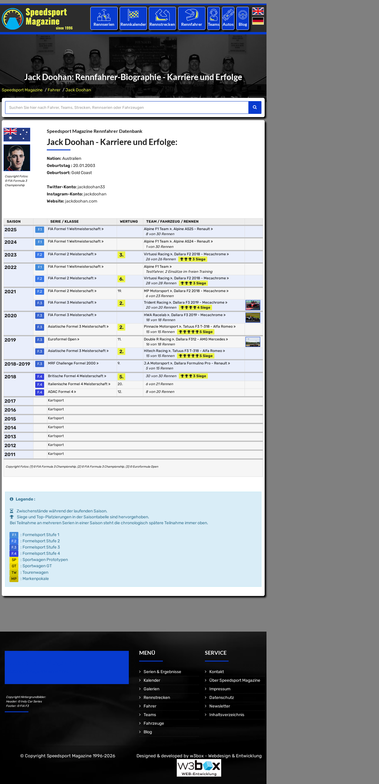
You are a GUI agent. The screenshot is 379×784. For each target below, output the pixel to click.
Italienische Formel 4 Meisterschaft (79, 384)
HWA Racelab (156, 315)
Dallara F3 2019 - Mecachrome (200, 302)
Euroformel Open (63, 339)
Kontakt (216, 671)
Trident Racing (157, 302)
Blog (243, 24)
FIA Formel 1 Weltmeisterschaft (76, 229)
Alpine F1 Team (158, 229)
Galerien (151, 688)
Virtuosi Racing (158, 254)
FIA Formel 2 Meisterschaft (72, 254)
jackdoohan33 (91, 186)
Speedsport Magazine (22, 90)
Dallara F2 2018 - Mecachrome (201, 254)
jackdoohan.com (81, 201)
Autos (228, 24)
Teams (213, 24)
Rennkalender (133, 24)
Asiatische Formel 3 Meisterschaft (78, 326)
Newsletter (219, 706)
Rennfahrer (191, 24)
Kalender (152, 680)
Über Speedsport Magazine (234, 680)
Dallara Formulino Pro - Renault (202, 363)
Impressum (219, 688)
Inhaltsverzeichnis (226, 714)
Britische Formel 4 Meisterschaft (77, 376)
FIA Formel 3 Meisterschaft (72, 302)
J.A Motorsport (158, 363)
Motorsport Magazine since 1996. (38, 671)
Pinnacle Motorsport (162, 326)
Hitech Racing (157, 351)
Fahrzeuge (154, 723)
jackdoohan (95, 194)
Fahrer (54, 90)
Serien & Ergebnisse (162, 671)
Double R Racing (159, 339)
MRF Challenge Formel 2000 (73, 363)
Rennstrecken (162, 24)
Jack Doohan (78, 90)
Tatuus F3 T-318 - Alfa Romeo (209, 326)
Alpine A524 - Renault (193, 241)
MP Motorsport (158, 291)
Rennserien (104, 24)
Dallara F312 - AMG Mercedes (202, 339)
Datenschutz (221, 697)
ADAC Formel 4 (62, 392)
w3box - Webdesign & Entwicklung (226, 755)
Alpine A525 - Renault (193, 229)
